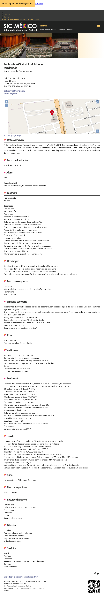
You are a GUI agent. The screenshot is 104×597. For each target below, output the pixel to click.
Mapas (69, 29)
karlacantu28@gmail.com (14, 90)
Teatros (6, 17)
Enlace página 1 (10, 93)
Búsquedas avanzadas (48, 29)
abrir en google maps (12, 135)
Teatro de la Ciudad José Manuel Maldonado (21, 19)
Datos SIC (62, 29)
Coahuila (7, 14)
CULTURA (39, 3)
